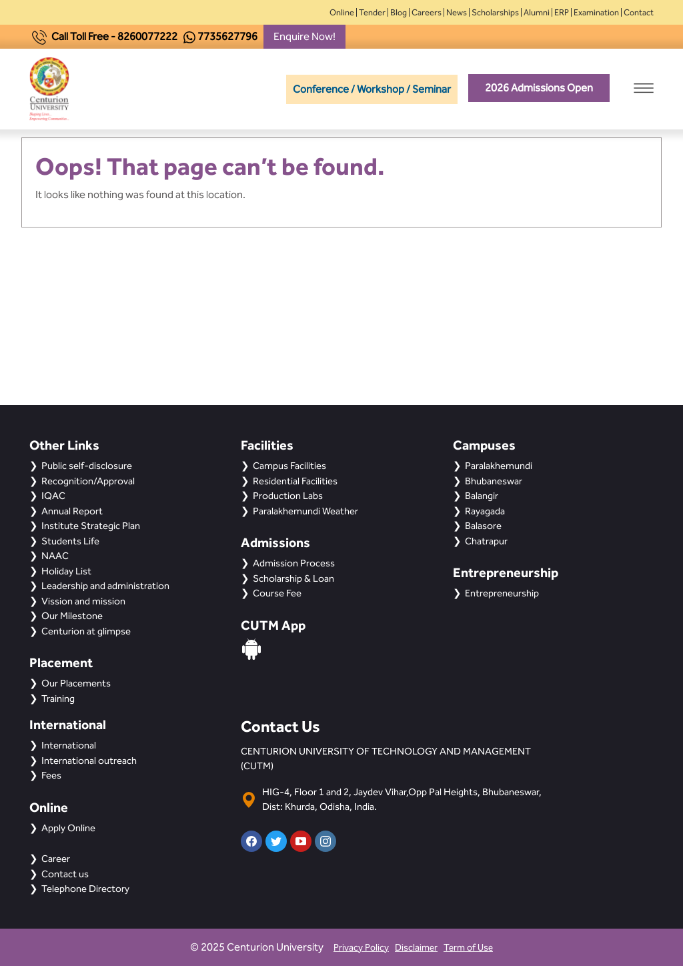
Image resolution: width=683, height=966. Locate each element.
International (68, 745)
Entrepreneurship (502, 593)
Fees (51, 775)
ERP (561, 12)
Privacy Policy (361, 947)
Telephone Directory (85, 889)
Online (341, 12)
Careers (427, 12)
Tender (372, 12)
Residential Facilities (295, 481)
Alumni (537, 12)
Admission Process (294, 563)
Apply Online (68, 828)
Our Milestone (72, 616)
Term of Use (468, 947)
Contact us (65, 874)
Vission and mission (83, 601)
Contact (639, 12)
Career (55, 859)
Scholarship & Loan (293, 578)
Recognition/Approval (88, 481)
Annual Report (72, 511)
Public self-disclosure (86, 466)
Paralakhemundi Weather (305, 511)
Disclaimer (416, 947)
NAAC (55, 556)
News (456, 12)
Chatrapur (486, 541)
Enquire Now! (304, 36)
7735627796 (227, 36)
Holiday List (66, 571)
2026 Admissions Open (539, 87)
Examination (596, 12)
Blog (398, 12)
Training (58, 698)
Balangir (481, 496)
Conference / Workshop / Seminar (372, 89)
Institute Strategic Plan (90, 526)
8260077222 (147, 36)
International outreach (89, 761)
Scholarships (495, 12)
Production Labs (288, 496)
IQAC (53, 496)
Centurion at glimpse (86, 631)
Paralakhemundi (498, 466)
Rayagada (485, 511)
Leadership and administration (105, 586)
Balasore (483, 526)
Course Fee (277, 593)
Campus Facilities (289, 466)
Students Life (70, 541)
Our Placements (76, 683)
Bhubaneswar (493, 481)
